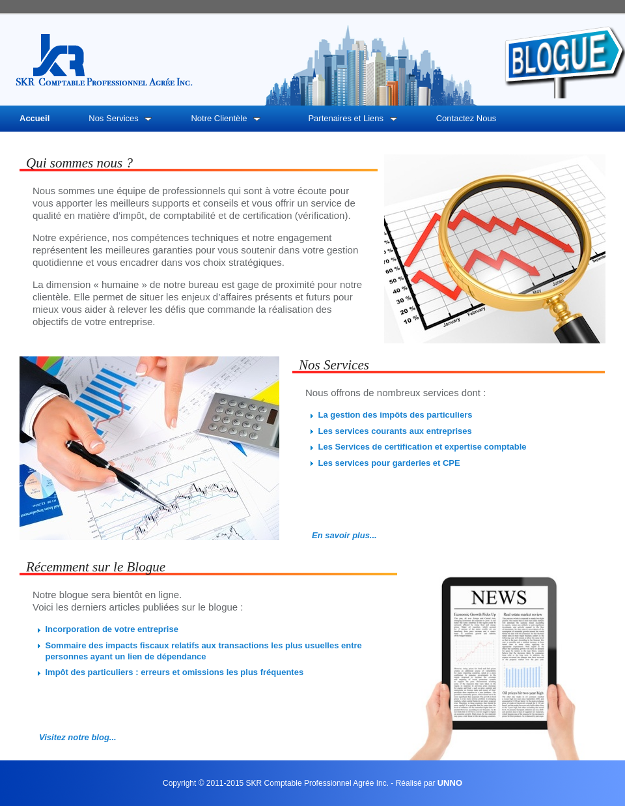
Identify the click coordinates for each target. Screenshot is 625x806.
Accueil (34, 118)
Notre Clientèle (225, 118)
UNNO (450, 783)
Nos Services (120, 118)
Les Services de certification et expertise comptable (422, 447)
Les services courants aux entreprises (395, 431)
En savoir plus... (344, 535)
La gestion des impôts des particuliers (395, 415)
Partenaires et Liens (352, 118)
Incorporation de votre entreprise (112, 629)
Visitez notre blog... (78, 737)
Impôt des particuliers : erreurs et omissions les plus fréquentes (175, 672)
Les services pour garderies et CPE (389, 463)
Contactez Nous (466, 118)
